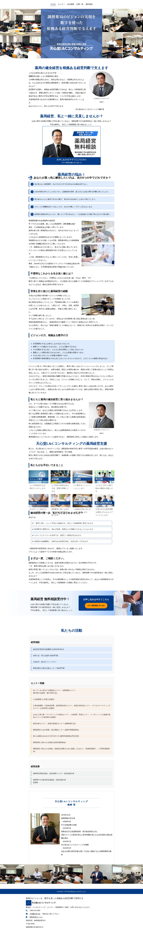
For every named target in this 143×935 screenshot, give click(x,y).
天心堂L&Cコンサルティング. (76, 892)
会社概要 (70, 4)
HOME (53, 4)
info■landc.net (35, 915)
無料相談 (89, 4)
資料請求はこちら (36, 918)
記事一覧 (79, 4)
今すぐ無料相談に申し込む (96, 604)
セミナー (61, 4)
